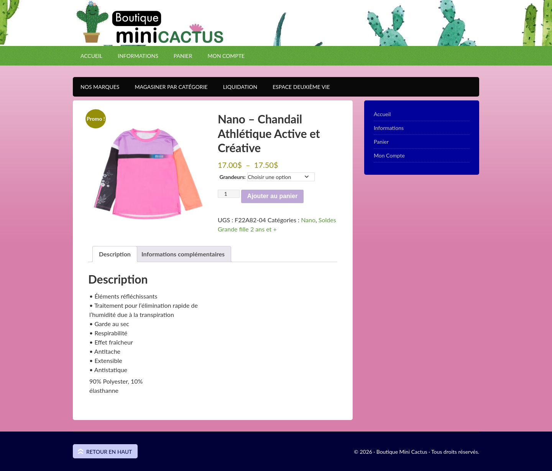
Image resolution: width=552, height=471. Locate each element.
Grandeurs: (232, 177)
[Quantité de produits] (229, 194)
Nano (308, 219)
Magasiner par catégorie (167, 87)
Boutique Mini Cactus (276, 36)
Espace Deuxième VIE (297, 87)
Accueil (91, 56)
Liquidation (236, 87)
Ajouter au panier (272, 196)
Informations (138, 56)
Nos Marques (96, 87)
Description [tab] (115, 254)
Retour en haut (109, 451)
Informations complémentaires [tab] (183, 254)
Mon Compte (226, 56)
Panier (183, 56)
